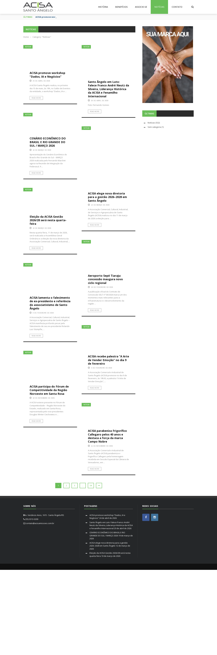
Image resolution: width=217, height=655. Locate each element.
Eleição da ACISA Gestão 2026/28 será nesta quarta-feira (48, 220)
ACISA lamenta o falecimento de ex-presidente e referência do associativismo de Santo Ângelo (50, 303)
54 (91, 485)
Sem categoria (154, 127)
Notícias (159, 6)
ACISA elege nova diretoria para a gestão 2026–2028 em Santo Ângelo (107, 197)
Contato (177, 6)
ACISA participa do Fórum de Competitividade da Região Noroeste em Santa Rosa (49, 390)
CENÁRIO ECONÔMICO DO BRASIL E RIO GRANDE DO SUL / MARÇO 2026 (48, 142)
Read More (36, 98)
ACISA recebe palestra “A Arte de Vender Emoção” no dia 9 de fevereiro (108, 359)
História (103, 6)
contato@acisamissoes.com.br (40, 523)
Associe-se (141, 6)
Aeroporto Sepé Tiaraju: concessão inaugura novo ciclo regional (105, 279)
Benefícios (121, 6)
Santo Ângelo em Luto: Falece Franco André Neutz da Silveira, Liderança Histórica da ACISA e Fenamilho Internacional (108, 89)
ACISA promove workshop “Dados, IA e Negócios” (47, 74)
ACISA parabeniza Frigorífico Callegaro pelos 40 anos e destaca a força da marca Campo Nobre (107, 436)
